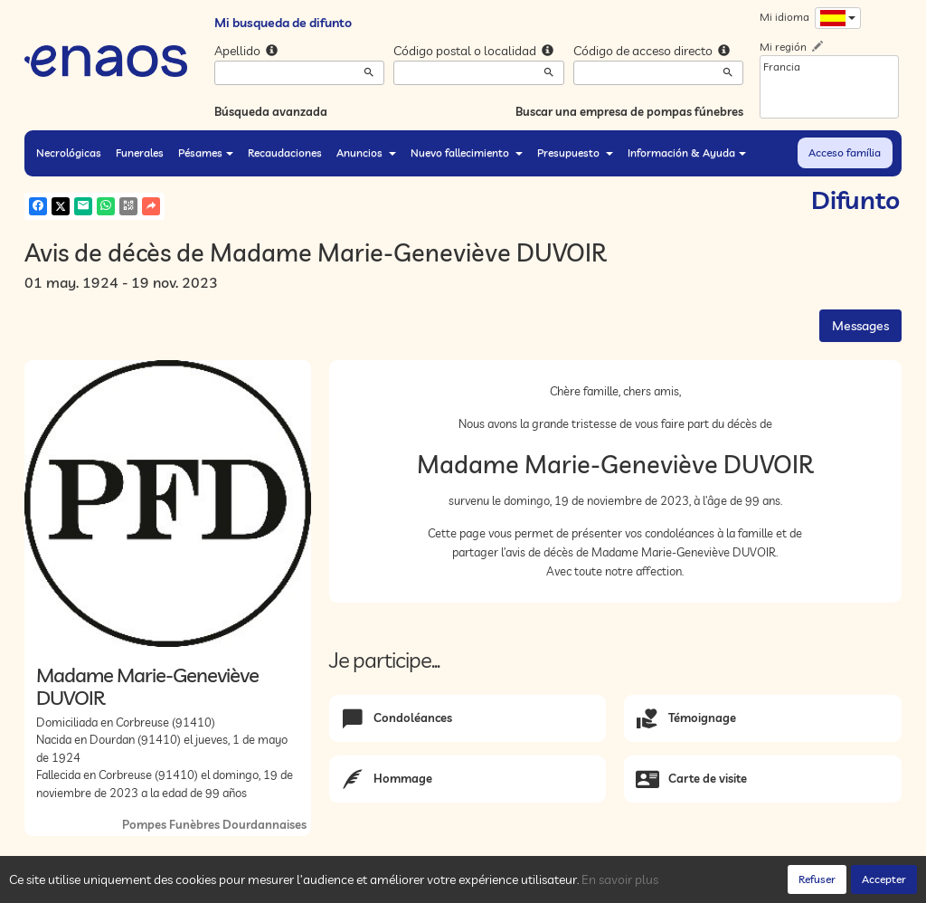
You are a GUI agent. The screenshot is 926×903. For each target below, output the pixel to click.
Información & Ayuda (687, 152)
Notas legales (316, 884)
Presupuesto (575, 152)
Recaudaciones (285, 152)
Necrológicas (68, 152)
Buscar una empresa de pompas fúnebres (629, 111)
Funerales (140, 152)
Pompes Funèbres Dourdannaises (214, 824)
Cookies (251, 884)
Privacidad (195, 884)
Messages (860, 326)
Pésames (205, 152)
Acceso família (844, 152)
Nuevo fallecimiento (467, 152)
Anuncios (366, 152)
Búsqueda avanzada (270, 111)
